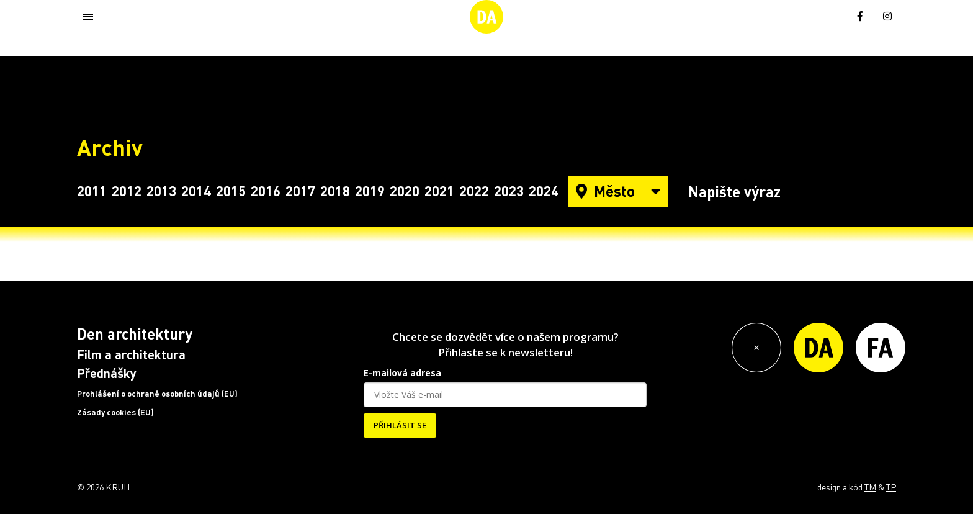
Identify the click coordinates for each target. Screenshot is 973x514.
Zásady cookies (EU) (115, 412)
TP (891, 486)
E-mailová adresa (402, 373)
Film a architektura (131, 354)
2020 (404, 190)
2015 (231, 190)
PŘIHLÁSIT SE (400, 425)
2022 (474, 190)
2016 (265, 190)
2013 (161, 190)
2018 (335, 190)
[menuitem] (832, 15)
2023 (509, 190)
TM (870, 486)
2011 (92, 190)
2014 (196, 190)
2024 (543, 190)
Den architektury (134, 333)
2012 (126, 190)
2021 (439, 190)
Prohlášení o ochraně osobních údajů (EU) (157, 394)
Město (618, 191)
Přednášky (107, 373)
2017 (300, 190)
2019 (370, 190)
